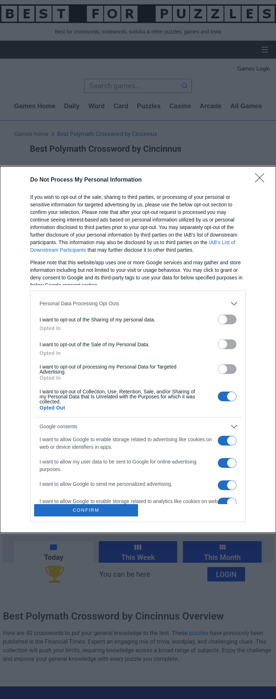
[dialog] (138, 349)
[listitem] (138, 303)
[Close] (262, 180)
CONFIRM (86, 510)
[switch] (227, 319)
